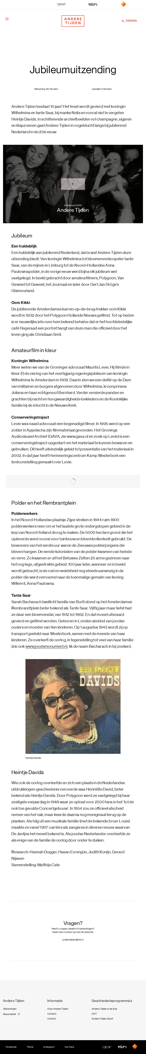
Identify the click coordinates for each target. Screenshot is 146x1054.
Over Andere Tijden (57, 1008)
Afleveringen (10, 1008)
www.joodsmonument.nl (46, 646)
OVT (94, 1013)
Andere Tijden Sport (102, 1018)
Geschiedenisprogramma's (112, 1001)
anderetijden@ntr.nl (73, 939)
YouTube (69, 1046)
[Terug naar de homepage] (73, 21)
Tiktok (30, 1046)
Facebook (11, 1046)
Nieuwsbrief (9, 1014)
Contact (51, 1013)
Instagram (48, 1046)
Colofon (51, 1018)
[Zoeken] (123, 21)
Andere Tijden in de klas (104, 1008)
